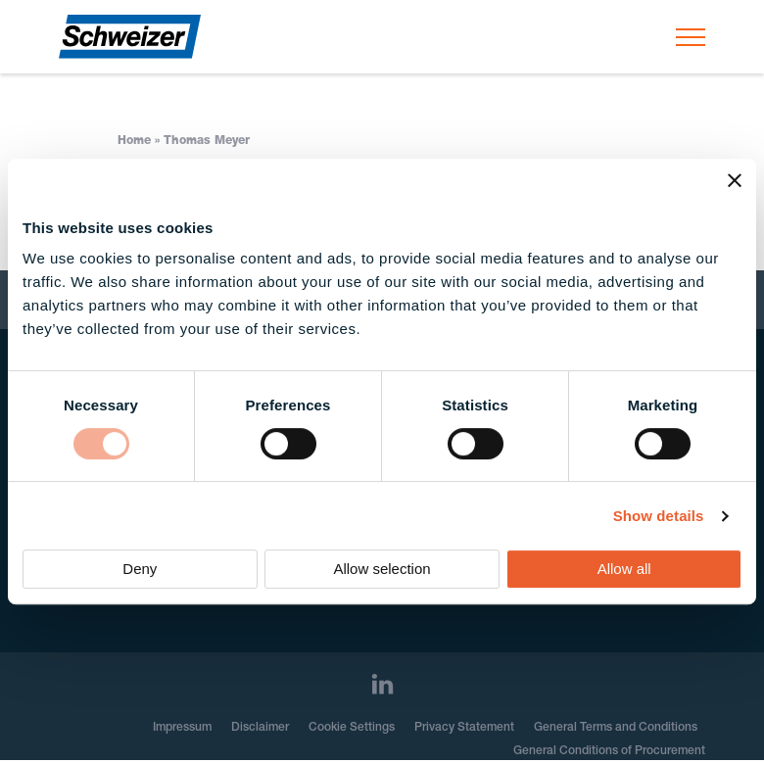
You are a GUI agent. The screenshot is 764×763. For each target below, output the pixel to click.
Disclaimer (260, 728)
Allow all (624, 568)
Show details (658, 515)
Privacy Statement (464, 728)
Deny (139, 568)
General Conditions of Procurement (609, 751)
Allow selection (381, 568)
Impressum (182, 728)
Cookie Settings (352, 728)
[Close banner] (734, 180)
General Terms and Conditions (615, 728)
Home (134, 141)
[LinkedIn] (382, 684)
